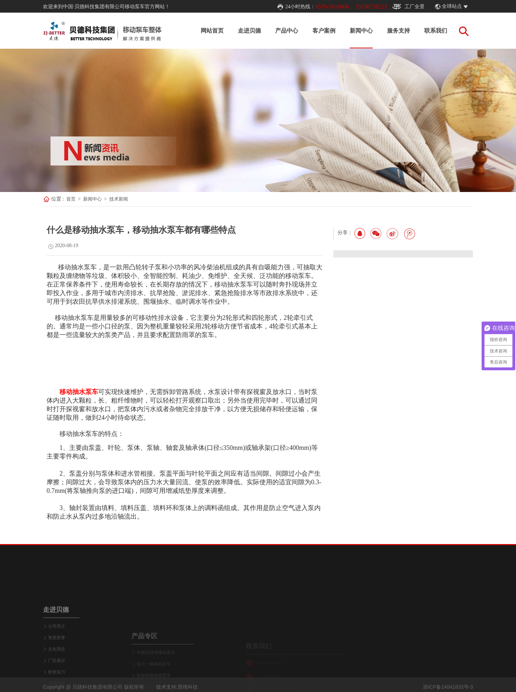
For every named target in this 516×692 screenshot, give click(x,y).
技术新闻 (118, 199)
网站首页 (212, 31)
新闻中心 (361, 31)
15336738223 (371, 7)
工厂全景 (408, 7)
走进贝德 (249, 31)
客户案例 (323, 31)
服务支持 (398, 31)
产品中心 (286, 31)
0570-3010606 (332, 7)
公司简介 (56, 661)
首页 (71, 199)
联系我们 (435, 31)
